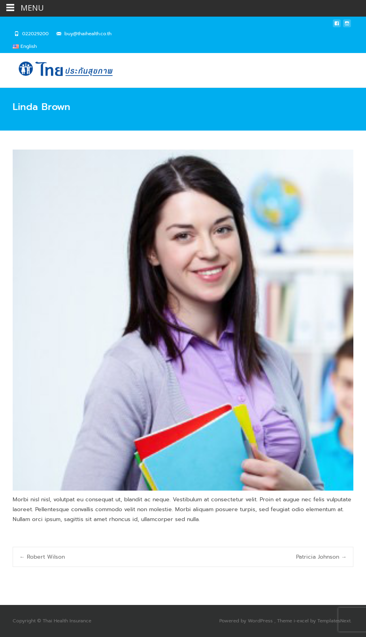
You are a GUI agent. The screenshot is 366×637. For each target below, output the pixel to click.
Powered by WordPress (246, 620)
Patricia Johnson (321, 557)
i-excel (302, 620)
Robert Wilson (42, 557)
